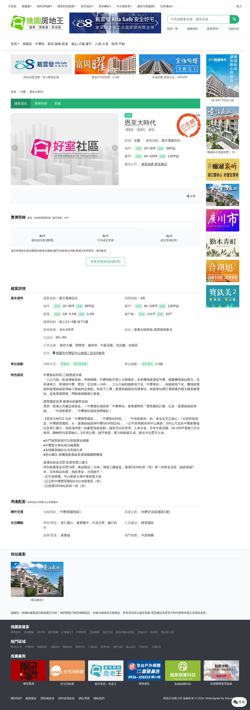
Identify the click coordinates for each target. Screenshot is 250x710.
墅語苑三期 (167, 632)
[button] (16, 44)
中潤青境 (81, 632)
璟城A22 (142, 632)
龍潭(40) (105, 646)
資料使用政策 (66, 698)
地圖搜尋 (192, 28)
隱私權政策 (47, 698)
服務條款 (31, 698)
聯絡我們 (99, 698)
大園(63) (55, 646)
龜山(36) (131, 646)
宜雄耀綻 (29, 632)
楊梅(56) (67, 646)
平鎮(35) (143, 646)
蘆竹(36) (118, 646)
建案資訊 (20, 103)
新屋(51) (80, 646)
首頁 (13, 91)
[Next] (156, 23)
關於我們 (16, 698)
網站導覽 (84, 698)
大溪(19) (156, 646)
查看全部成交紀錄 (105, 261)
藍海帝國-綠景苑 (125, 632)
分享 (191, 196)
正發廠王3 (67, 632)
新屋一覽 (172, 28)
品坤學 (154, 632)
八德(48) (93, 646)
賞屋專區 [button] (212, 28)
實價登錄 (41, 103)
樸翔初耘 (16, 632)
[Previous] (74, 23)
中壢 (23, 91)
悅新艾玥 (108, 632)
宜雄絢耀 (94, 632)
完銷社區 (233, 28)
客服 (57, 103)
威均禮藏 (53, 632)
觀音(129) (16, 646)
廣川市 (41, 632)
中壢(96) (29, 646)
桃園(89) (42, 646)
